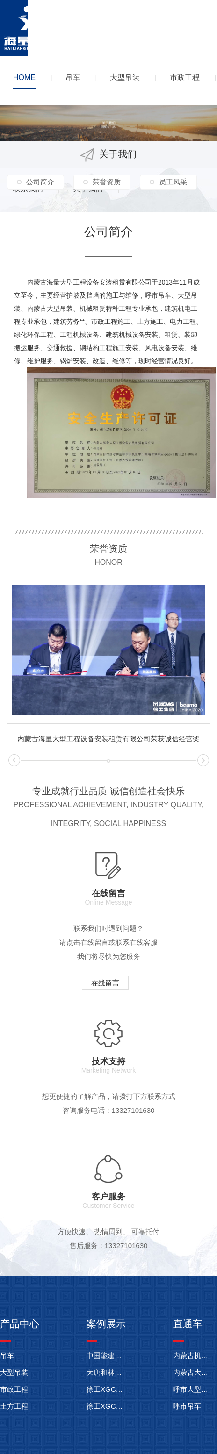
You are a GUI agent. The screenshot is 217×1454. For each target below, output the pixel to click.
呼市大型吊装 (192, 1389)
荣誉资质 (107, 182)
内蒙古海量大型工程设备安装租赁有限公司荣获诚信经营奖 (108, 739)
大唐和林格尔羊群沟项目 (106, 1372)
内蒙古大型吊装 (192, 1372)
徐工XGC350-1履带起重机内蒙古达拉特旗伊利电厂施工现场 (106, 1406)
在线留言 (105, 983)
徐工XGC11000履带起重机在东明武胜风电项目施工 (106, 1389)
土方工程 (14, 1406)
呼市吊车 (187, 1406)
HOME (24, 77)
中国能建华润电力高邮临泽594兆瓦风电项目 (106, 1355)
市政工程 (185, 77)
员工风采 (173, 182)
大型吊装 (125, 77)
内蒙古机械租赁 (192, 1355)
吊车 (72, 77)
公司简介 (40, 182)
